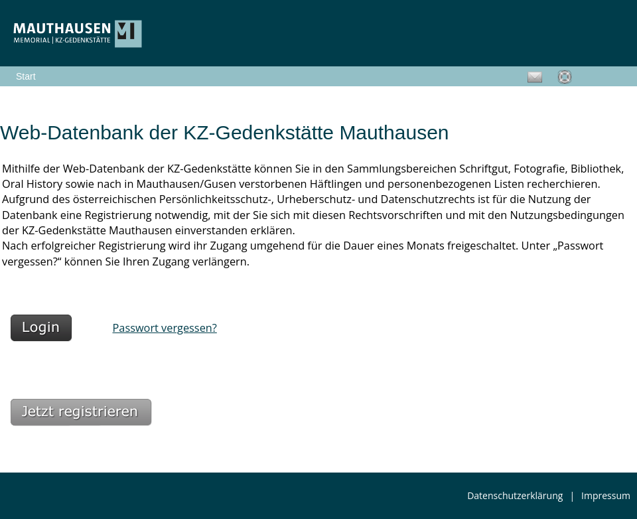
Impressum (605, 495)
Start (26, 76)
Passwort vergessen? (165, 328)
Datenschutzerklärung (515, 495)
